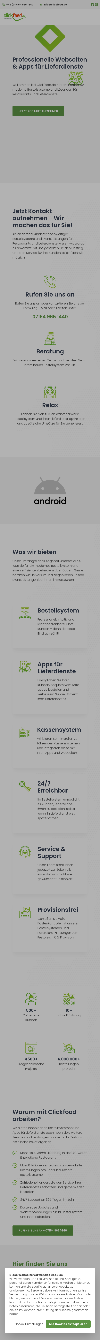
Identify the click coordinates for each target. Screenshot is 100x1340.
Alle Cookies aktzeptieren (68, 1324)
